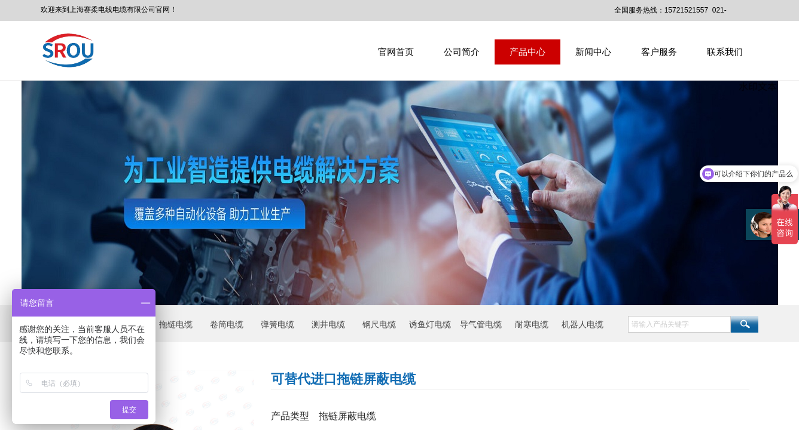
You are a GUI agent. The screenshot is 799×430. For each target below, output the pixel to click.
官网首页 (396, 52)
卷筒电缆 (226, 324)
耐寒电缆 (531, 324)
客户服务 (659, 52)
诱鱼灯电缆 (430, 324)
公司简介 (462, 52)
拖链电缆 (176, 324)
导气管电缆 (481, 324)
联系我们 (725, 52)
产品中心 (527, 52)
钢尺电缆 (379, 324)
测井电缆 (328, 324)
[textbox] (679, 324)
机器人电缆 (582, 324)
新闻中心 (593, 52)
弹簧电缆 (277, 324)
